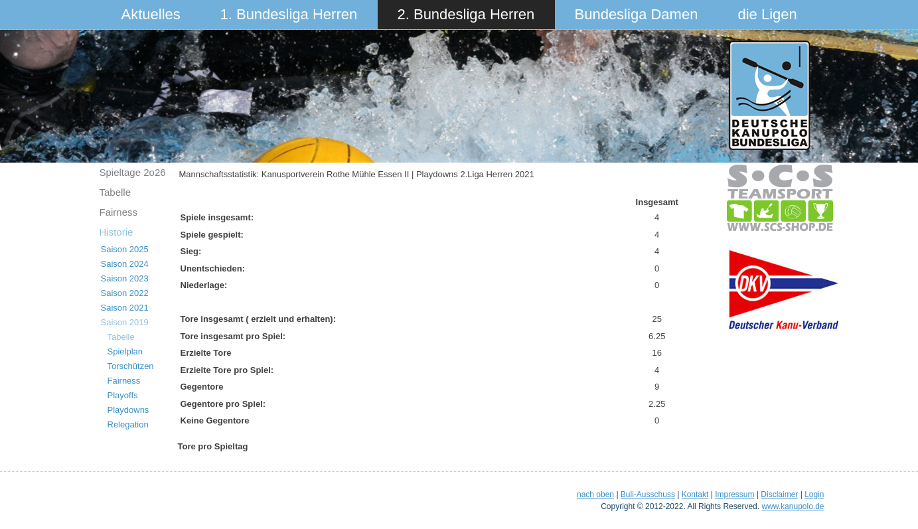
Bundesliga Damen (636, 14)
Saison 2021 (125, 308)
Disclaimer (779, 494)
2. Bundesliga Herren (466, 14)
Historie (116, 232)
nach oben (595, 494)
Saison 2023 (125, 278)
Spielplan (125, 351)
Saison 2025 (125, 249)
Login (814, 494)
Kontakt (695, 494)
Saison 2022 (125, 293)
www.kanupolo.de (792, 506)
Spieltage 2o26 (133, 172)
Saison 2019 (125, 322)
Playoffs (123, 395)
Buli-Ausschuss (648, 494)
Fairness (119, 212)
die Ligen (767, 14)
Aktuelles (151, 14)
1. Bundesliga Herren (289, 14)
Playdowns (128, 410)
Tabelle (115, 192)
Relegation (128, 424)
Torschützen (131, 366)
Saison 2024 (125, 264)
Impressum (734, 494)
